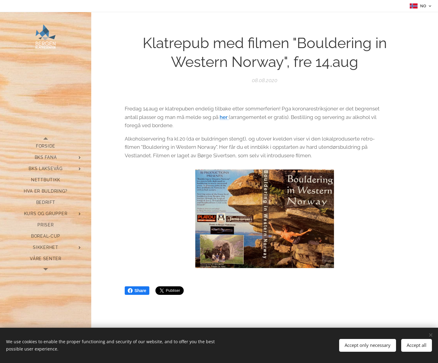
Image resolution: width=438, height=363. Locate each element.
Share (137, 290)
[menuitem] (45, 146)
